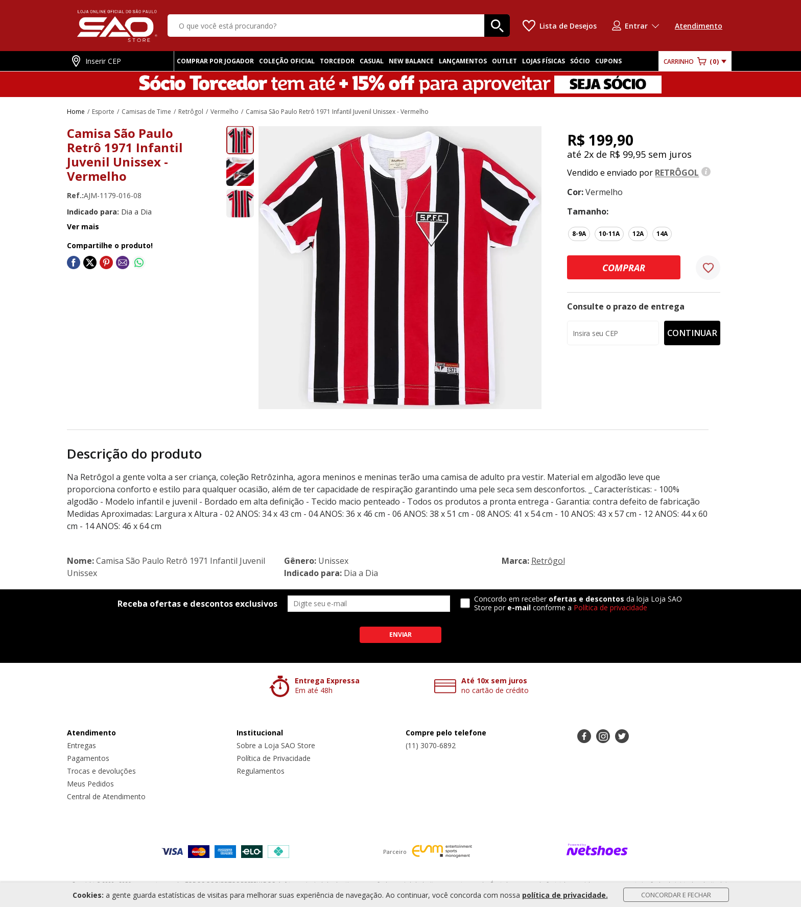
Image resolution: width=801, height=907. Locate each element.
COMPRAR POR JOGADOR (215, 61)
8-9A (579, 233)
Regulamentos (261, 771)
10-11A (609, 233)
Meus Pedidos (90, 784)
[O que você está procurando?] (339, 25)
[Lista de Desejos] (560, 25)
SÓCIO (580, 61)
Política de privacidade (610, 607)
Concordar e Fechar (676, 894)
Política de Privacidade (274, 758)
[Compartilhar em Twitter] (90, 262)
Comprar (623, 267)
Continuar (692, 333)
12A (638, 233)
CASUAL (372, 61)
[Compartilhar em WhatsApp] (139, 262)
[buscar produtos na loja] (497, 25)
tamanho (586, 211)
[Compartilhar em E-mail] (122, 262)
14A (662, 233)
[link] (73, 262)
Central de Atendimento (106, 796)
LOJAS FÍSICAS (543, 61)
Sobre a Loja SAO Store (276, 745)
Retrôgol (548, 560)
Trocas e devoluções (101, 771)
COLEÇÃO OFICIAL (287, 61)
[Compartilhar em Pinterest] (106, 262)
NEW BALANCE (411, 61)
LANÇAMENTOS (463, 61)
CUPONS (608, 61)
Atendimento (698, 26)
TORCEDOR (337, 61)
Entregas (81, 745)
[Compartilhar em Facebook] (73, 262)
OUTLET (504, 61)
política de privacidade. (565, 895)
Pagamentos (88, 758)
